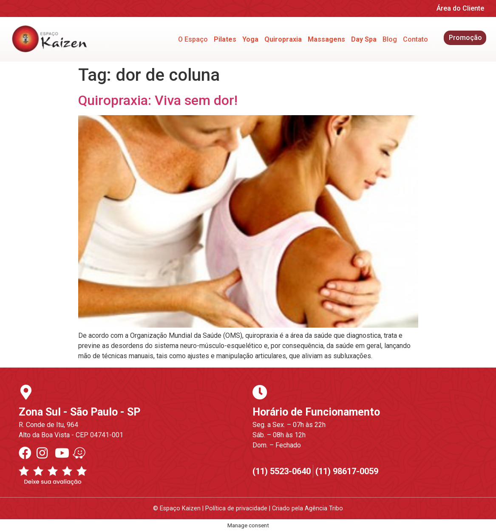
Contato (415, 39)
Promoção (465, 38)
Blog (390, 39)
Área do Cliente (460, 8)
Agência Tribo (324, 508)
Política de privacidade (236, 508)
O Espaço (193, 39)
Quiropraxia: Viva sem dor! (158, 100)
